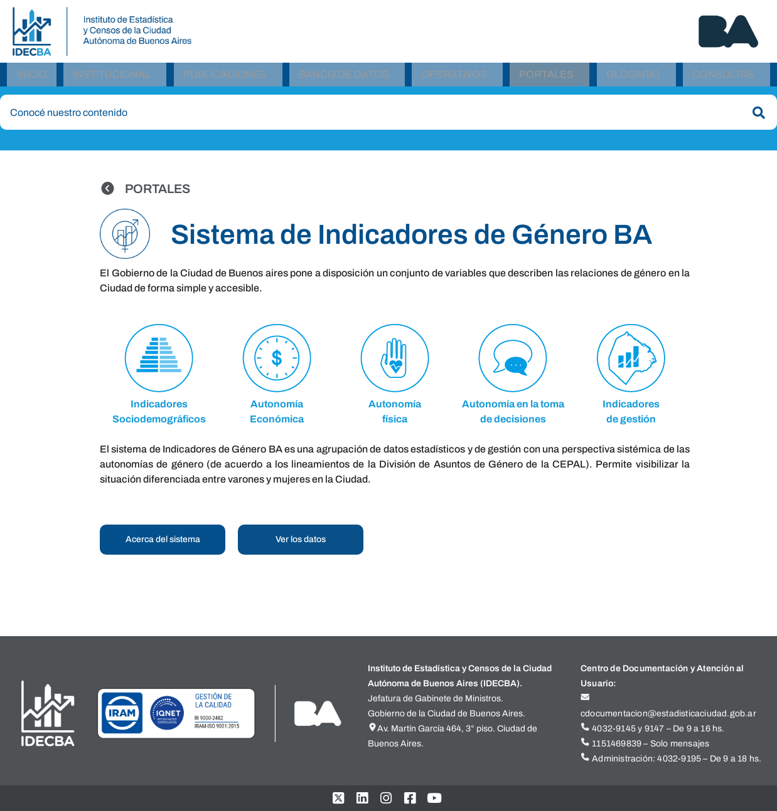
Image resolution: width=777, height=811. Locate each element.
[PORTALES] (107, 193)
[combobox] (388, 117)
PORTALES (157, 194)
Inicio (31, 76)
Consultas (723, 76)
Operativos (454, 76)
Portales (546, 76)
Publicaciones (225, 76)
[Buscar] (756, 118)
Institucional (112, 76)
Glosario (633, 76)
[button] (114, 77)
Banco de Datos (344, 76)
